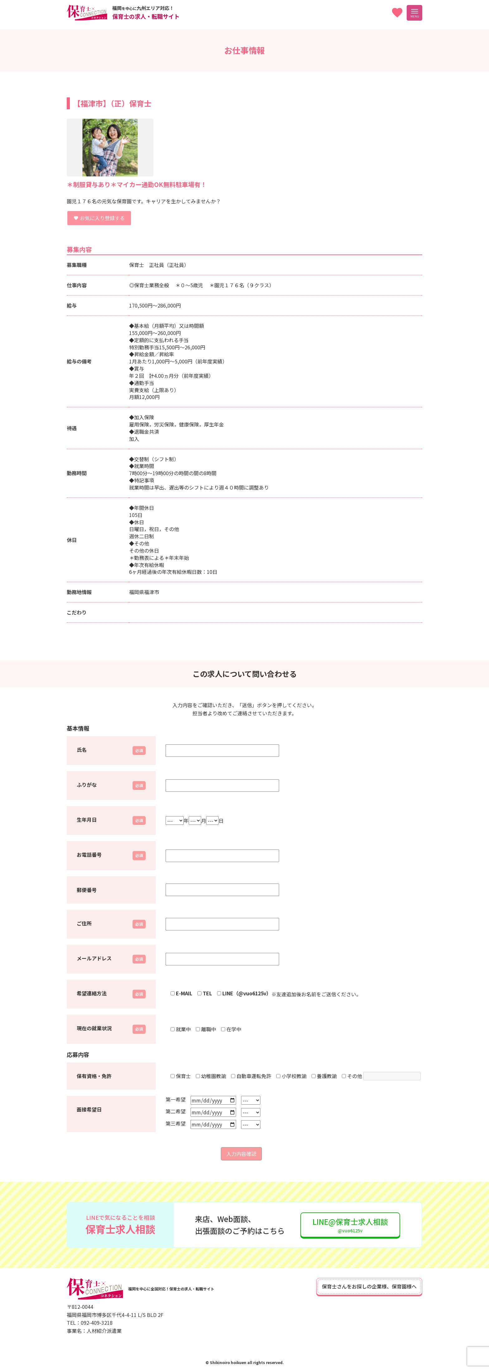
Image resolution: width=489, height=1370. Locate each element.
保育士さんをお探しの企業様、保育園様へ (369, 1286)
